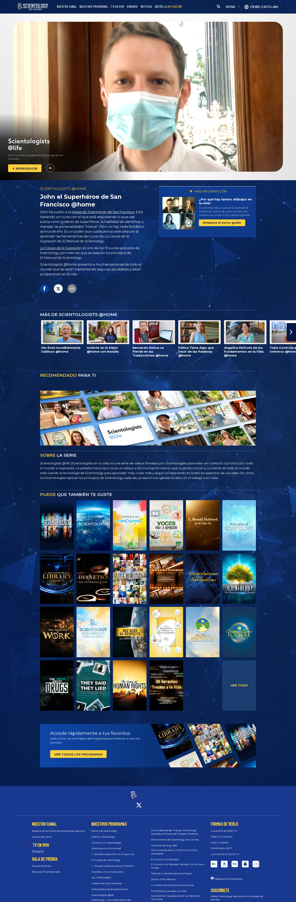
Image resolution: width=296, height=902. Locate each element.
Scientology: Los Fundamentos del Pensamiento (111, 898)
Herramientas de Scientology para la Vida (175, 835)
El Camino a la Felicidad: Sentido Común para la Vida (177, 862)
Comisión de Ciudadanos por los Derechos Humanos (175, 894)
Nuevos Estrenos (41, 862)
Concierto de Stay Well (164, 841)
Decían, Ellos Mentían (163, 875)
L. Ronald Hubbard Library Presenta (112, 862)
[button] (291, 332)
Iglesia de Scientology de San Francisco (103, 212)
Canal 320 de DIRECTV (224, 827)
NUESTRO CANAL (67, 6)
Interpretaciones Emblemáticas (109, 885)
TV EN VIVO (117, 6)
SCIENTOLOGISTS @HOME (63, 189)
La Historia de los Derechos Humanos (172, 881)
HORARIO (132, 6)
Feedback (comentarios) (228, 875)
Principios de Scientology (105, 856)
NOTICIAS (146, 6)
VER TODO (239, 685)
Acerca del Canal (41, 833)
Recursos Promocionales (46, 868)
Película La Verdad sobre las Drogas (171, 869)
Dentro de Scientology (104, 827)
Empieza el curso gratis (222, 222)
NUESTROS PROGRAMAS (93, 6)
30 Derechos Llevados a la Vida (169, 887)
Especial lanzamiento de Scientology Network (58, 827)
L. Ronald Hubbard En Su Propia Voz (112, 850)
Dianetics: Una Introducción (107, 868)
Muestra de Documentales (106, 879)
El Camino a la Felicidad (165, 855)
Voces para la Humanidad (106, 844)
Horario (38, 848)
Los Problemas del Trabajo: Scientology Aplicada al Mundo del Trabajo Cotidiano (174, 828)
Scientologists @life (102, 891)
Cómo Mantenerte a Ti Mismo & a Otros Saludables (174, 848)
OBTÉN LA (168, 6)
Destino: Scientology (103, 833)
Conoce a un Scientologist (106, 838)
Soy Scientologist (101, 873)
